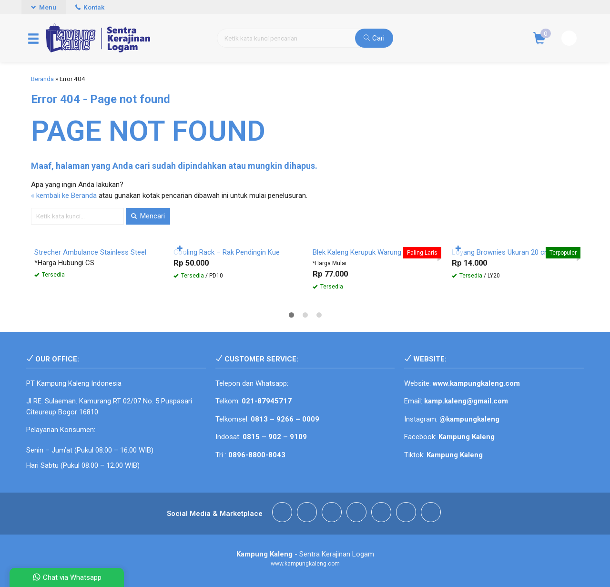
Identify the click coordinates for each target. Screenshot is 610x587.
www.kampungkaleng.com (476, 383)
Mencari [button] (148, 216)
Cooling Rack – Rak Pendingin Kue (226, 252)
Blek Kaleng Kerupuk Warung (357, 252)
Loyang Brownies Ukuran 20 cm (501, 252)
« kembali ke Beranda (64, 195)
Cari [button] (374, 38)
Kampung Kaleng (455, 455)
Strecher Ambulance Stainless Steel (90, 252)
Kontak (89, 7)
